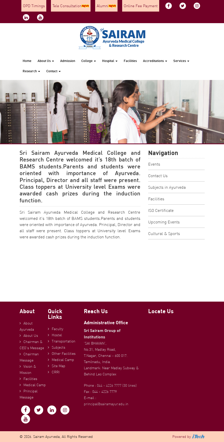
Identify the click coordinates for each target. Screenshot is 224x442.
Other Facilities (64, 353)
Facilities (130, 61)
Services (181, 61)
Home (27, 61)
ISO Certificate (161, 210)
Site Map (58, 366)
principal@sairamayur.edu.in (106, 404)
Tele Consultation (70, 5)
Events (154, 164)
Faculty (57, 329)
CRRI (56, 372)
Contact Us (158, 175)
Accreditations (155, 61)
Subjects (58, 347)
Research (31, 71)
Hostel (57, 335)
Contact (53, 71)
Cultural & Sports (164, 233)
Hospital (110, 61)
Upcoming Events (164, 221)
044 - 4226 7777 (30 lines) (117, 385)
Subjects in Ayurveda (167, 187)
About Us (46, 61)
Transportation (63, 341)
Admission (67, 61)
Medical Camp (34, 385)
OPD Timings (34, 5)
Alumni (106, 5)
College (88, 61)
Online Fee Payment (141, 5)
